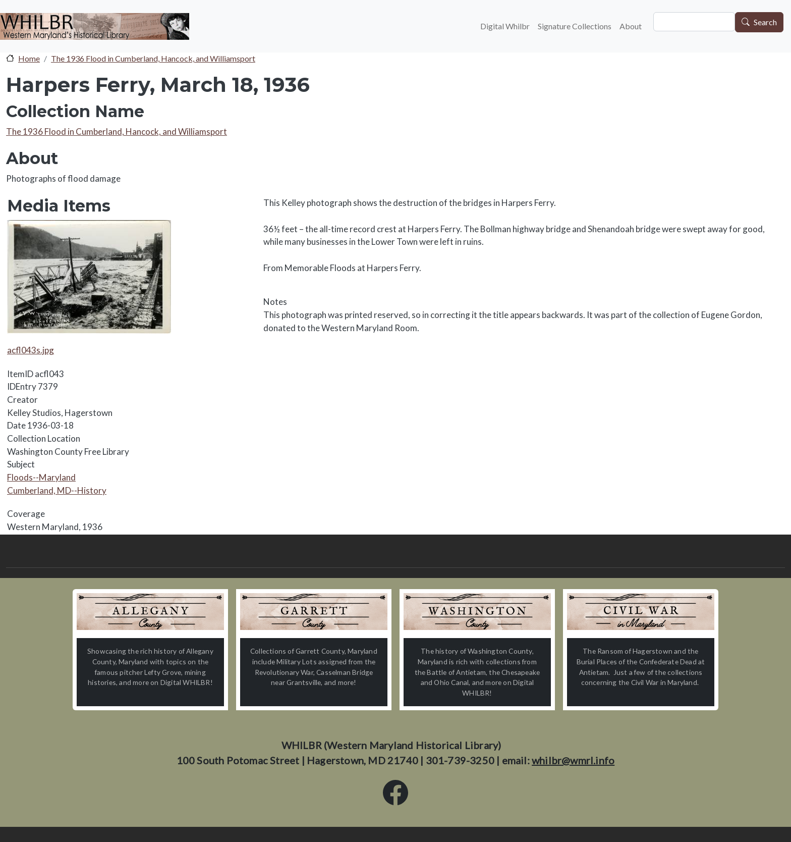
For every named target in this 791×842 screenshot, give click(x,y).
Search (765, 22)
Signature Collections (574, 26)
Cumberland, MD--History (56, 490)
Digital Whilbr (505, 26)
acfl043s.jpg (30, 350)
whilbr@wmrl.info (573, 760)
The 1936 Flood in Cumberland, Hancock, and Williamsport (153, 58)
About (630, 26)
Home (29, 58)
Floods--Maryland (41, 477)
